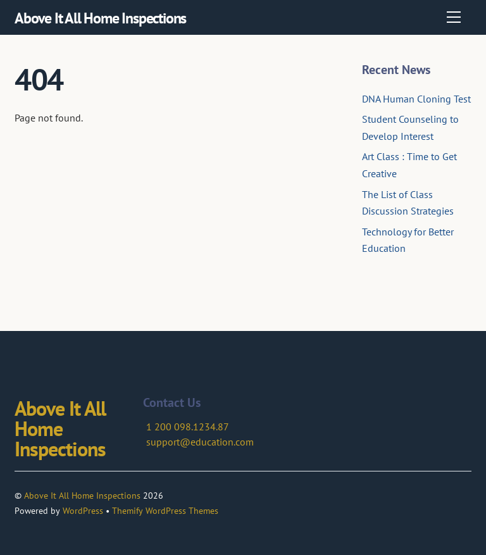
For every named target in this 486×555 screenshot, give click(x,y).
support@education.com (200, 441)
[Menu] (453, 17)
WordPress (83, 510)
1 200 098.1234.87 (187, 426)
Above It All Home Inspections (82, 495)
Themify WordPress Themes (165, 510)
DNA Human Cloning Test (416, 98)
